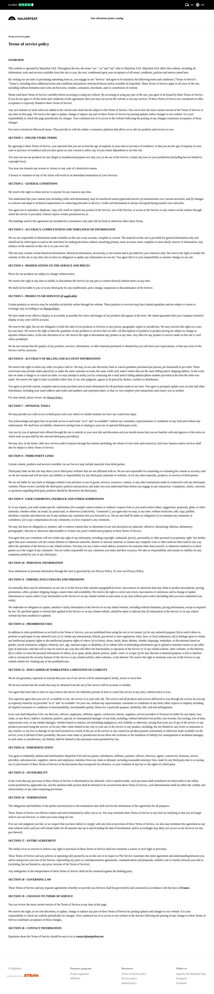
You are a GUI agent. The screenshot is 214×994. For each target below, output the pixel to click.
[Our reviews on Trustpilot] (20, 5)
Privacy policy (129, 978)
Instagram (181, 978)
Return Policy (51, 308)
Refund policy (129, 983)
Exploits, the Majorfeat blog (190, 973)
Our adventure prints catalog (107, 18)
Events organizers (79, 973)
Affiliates (75, 978)
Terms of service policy (134, 973)
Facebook (181, 983)
